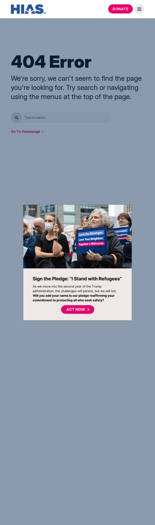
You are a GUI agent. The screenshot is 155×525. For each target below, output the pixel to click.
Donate (120, 9)
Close (30, 209)
